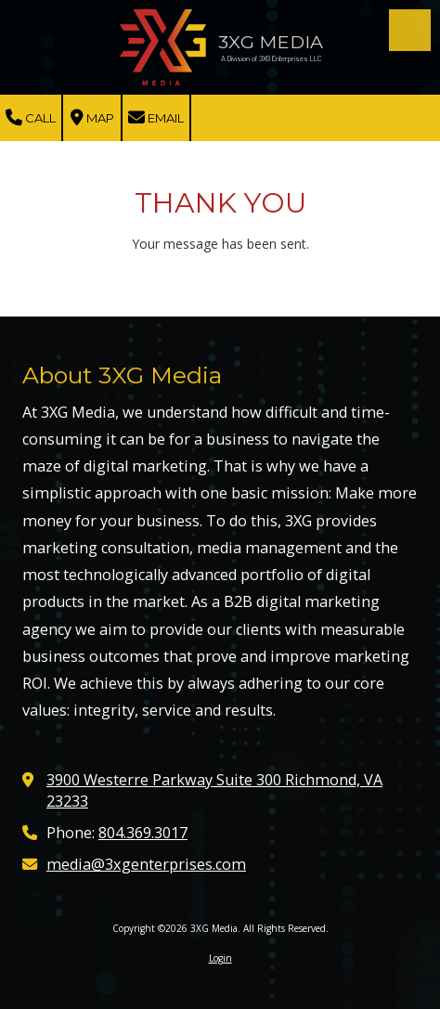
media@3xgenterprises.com (146, 864)
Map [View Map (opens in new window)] (92, 118)
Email (156, 118)
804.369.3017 (143, 832)
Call (31, 118)
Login (220, 957)
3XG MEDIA (270, 42)
